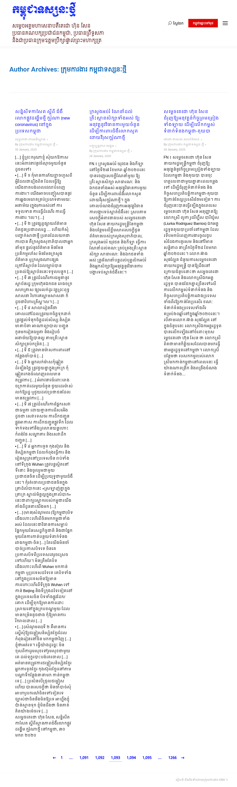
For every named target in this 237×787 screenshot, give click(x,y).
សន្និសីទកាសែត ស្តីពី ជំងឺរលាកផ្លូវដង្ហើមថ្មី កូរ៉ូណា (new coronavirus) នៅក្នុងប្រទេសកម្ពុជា (42, 122)
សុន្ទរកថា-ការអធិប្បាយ (30, 139)
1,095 (147, 758)
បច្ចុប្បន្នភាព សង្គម (101, 146)
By (35, 144)
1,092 (99, 758)
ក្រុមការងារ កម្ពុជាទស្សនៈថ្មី (93, 69)
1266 (172, 758)
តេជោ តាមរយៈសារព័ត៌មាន (182, 139)
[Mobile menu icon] (225, 23)
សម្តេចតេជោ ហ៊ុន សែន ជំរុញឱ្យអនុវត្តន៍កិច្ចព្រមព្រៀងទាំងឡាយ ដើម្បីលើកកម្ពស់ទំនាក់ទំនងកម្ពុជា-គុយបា (191, 122)
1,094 (131, 758)
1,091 (84, 758)
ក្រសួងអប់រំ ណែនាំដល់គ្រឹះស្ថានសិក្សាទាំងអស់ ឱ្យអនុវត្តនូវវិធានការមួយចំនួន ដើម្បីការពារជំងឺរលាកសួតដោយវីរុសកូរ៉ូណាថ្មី (114, 125)
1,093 (115, 758)
